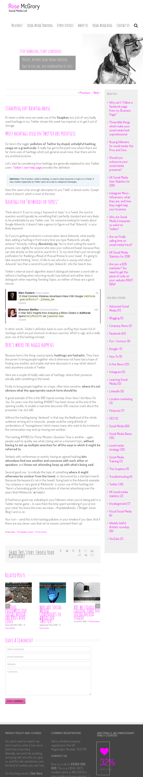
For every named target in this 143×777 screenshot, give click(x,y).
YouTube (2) (116, 539)
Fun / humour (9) (119, 341)
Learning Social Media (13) (118, 381)
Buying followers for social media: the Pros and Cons (16, 614)
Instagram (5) (117, 372)
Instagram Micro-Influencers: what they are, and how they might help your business (120, 201)
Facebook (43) (117, 333)
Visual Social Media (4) (120, 513)
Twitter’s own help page (27, 167)
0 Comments (41, 532)
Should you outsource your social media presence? (118, 164)
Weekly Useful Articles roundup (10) (119, 527)
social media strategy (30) (117, 447)
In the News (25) (119, 364)
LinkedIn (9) (116, 391)
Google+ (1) (115, 349)
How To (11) (115, 356)
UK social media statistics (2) (118, 494)
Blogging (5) (116, 318)
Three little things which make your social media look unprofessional (119, 128)
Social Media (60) (119, 426)
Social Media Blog (102, 25)
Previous (84, 93)
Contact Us (123, 25)
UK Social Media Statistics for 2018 (119, 254)
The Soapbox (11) (119, 469)
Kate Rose (11, 532)
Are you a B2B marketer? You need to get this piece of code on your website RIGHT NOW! (121, 274)
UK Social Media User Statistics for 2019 (119, 181)
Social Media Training (40, 25)
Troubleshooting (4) (120, 476)
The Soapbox (22, 532)
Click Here (36, 773)
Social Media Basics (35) (120, 436)
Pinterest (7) (116, 411)
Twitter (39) (116, 484)
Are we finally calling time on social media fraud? (87, 612)
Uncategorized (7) (119, 503)
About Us (83, 25)
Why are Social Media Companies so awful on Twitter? (50, 614)
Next (96, 93)
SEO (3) (113, 418)
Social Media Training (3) (116, 459)
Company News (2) (120, 326)
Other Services (65, 25)
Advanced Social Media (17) (119, 308)
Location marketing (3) (120, 401)
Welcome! (17, 25)
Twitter (30, 532)
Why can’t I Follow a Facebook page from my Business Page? (121, 108)
